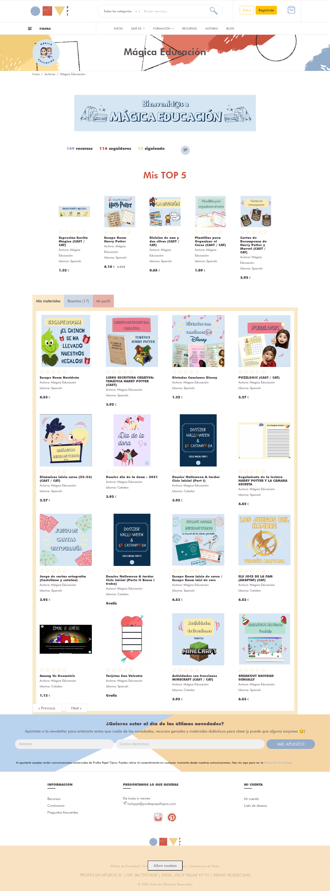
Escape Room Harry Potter (115, 239)
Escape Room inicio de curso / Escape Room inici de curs (197, 578)
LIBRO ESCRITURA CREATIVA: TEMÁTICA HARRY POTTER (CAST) (130, 381)
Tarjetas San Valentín (124, 676)
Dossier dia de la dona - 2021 (132, 477)
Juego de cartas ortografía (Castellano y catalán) (63, 578)
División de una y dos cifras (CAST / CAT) (164, 241)
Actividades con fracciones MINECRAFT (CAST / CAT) (194, 677)
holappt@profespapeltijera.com (151, 804)
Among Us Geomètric (57, 676)
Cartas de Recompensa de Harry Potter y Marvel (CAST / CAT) (253, 245)
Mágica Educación (63, 382)
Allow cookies (165, 865)
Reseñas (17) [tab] (78, 301)
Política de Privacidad (277, 762)
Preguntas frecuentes (62, 814)
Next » (76, 708)
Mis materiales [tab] (48, 301)
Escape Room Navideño (59, 377)
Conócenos (55, 806)
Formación (163, 28)
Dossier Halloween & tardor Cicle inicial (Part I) (196, 478)
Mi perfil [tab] (103, 301)
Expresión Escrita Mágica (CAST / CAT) (73, 241)
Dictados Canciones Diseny (194, 377)
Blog (230, 28)
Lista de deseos (255, 806)
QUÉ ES (138, 28)
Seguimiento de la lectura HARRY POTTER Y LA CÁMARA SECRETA (262, 480)
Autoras (211, 28)
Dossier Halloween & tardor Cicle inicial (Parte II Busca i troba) (130, 580)
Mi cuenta (251, 799)
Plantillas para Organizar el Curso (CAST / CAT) (210, 241)
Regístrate (266, 10)
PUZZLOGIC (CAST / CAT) (259, 377)
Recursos (189, 28)
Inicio (118, 28)
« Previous (47, 708)
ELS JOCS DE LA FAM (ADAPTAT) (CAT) (255, 578)
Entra (247, 10)
